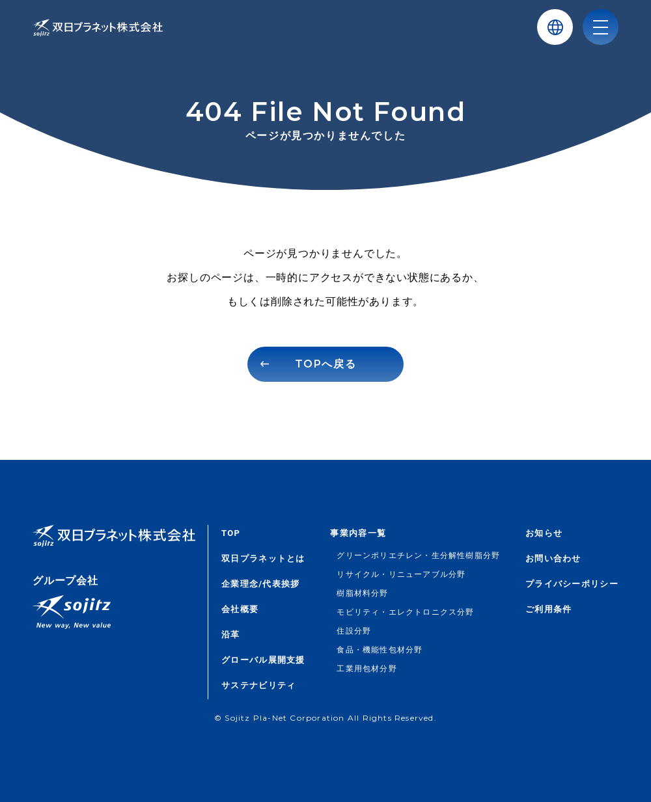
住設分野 (354, 630)
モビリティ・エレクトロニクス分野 (405, 612)
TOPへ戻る (326, 364)
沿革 (230, 634)
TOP (230, 533)
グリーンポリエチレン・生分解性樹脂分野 (418, 555)
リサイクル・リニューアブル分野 (401, 574)
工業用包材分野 (366, 668)
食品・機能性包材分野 (379, 649)
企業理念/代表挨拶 (260, 584)
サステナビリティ (258, 685)
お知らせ (543, 533)
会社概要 (239, 609)
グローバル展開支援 (263, 660)
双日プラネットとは (263, 558)
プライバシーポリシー (571, 584)
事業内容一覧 (358, 533)
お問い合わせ (553, 558)
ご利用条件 (548, 609)
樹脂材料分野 (362, 593)
